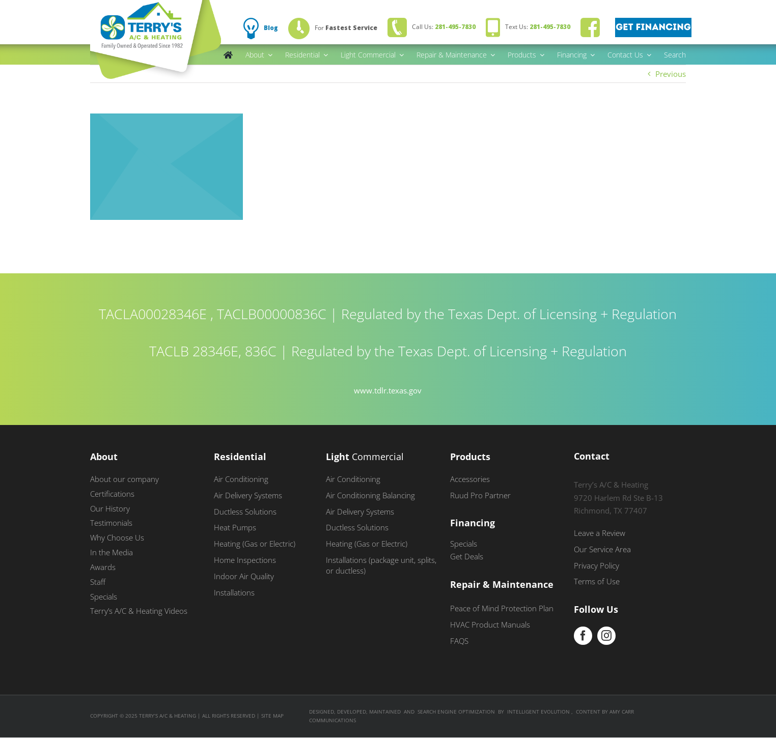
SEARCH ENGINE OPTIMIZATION (456, 711)
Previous (670, 74)
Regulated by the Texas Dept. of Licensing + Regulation (509, 313)
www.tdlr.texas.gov (388, 390)
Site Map (272, 716)
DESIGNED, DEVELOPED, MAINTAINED (355, 711)
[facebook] (583, 636)
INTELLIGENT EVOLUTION (539, 711)
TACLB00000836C (271, 313)
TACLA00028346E (153, 313)
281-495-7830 (455, 26)
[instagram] (606, 636)
